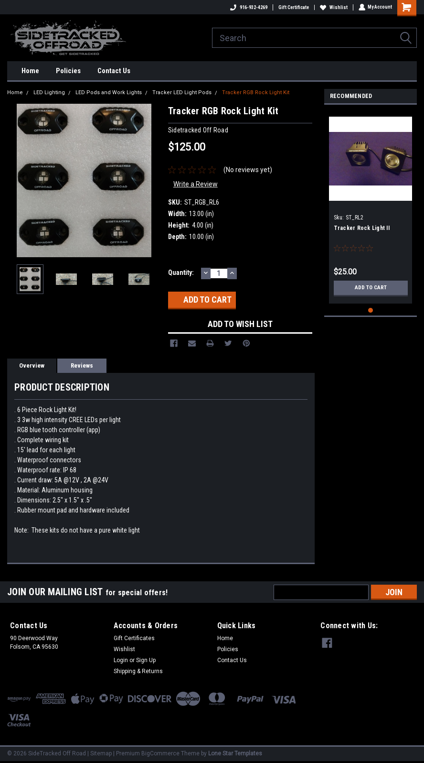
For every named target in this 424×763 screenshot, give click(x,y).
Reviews (82, 365)
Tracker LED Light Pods (182, 92)
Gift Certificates (134, 638)
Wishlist (333, 7)
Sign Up (146, 660)
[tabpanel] (371, 206)
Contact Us (113, 70)
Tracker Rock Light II (362, 228)
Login (121, 660)
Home (30, 70)
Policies (68, 70)
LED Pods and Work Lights (108, 92)
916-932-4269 (248, 7)
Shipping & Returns (138, 671)
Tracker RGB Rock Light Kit (255, 92)
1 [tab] (370, 310)
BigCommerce (160, 753)
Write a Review (195, 184)
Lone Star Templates (235, 753)
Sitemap (101, 753)
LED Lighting (49, 92)
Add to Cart (370, 287)
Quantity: (181, 272)
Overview (31, 365)
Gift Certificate (293, 7)
